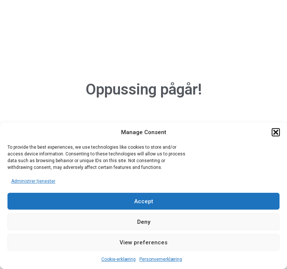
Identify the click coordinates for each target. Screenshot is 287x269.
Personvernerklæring (160, 259)
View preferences (143, 242)
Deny (143, 222)
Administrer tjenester (33, 181)
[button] (276, 132)
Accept (143, 201)
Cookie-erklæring (118, 259)
